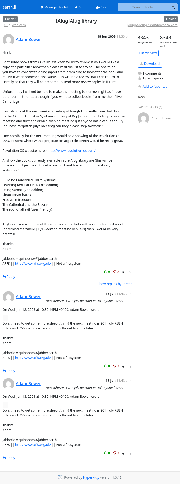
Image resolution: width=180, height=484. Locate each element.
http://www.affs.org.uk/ (33, 263)
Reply (9, 276)
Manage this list (55, 7)
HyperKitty (91, 477)
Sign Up (104, 7)
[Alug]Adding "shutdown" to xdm (152, 25)
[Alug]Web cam (14, 25)
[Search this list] (143, 7)
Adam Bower (28, 39)
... (5, 318)
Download (150, 63)
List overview (148, 53)
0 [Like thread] (107, 271)
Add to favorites (152, 86)
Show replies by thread (115, 284)
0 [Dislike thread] (116, 271)
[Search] (173, 7)
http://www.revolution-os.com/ (71, 150)
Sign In (82, 7)
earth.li (9, 7)
